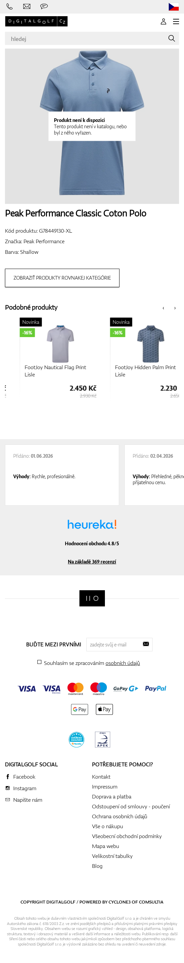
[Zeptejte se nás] (44, 6)
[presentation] (163, 307)
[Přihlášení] (163, 21)
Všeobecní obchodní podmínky (127, 836)
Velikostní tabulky (112, 856)
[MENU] (176, 21)
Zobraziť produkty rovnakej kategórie (62, 278)
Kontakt (101, 776)
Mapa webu (105, 846)
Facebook (24, 776)
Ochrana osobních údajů (119, 816)
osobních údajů (123, 663)
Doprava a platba (111, 796)
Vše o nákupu (107, 826)
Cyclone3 (120, 902)
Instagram (24, 788)
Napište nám (27, 799)
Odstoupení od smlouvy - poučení (131, 806)
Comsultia (151, 902)
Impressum (104, 786)
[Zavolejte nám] (9, 6)
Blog (97, 865)
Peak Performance (44, 241)
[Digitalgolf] (92, 598)
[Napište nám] (26, 6)
